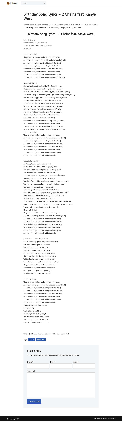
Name (30, 369)
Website (76, 369)
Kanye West (41, 346)
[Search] (31, 3)
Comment (31, 378)
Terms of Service (109, 426)
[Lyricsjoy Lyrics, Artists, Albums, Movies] (12, 3)
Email (52, 369)
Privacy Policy (97, 426)
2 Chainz (32, 346)
